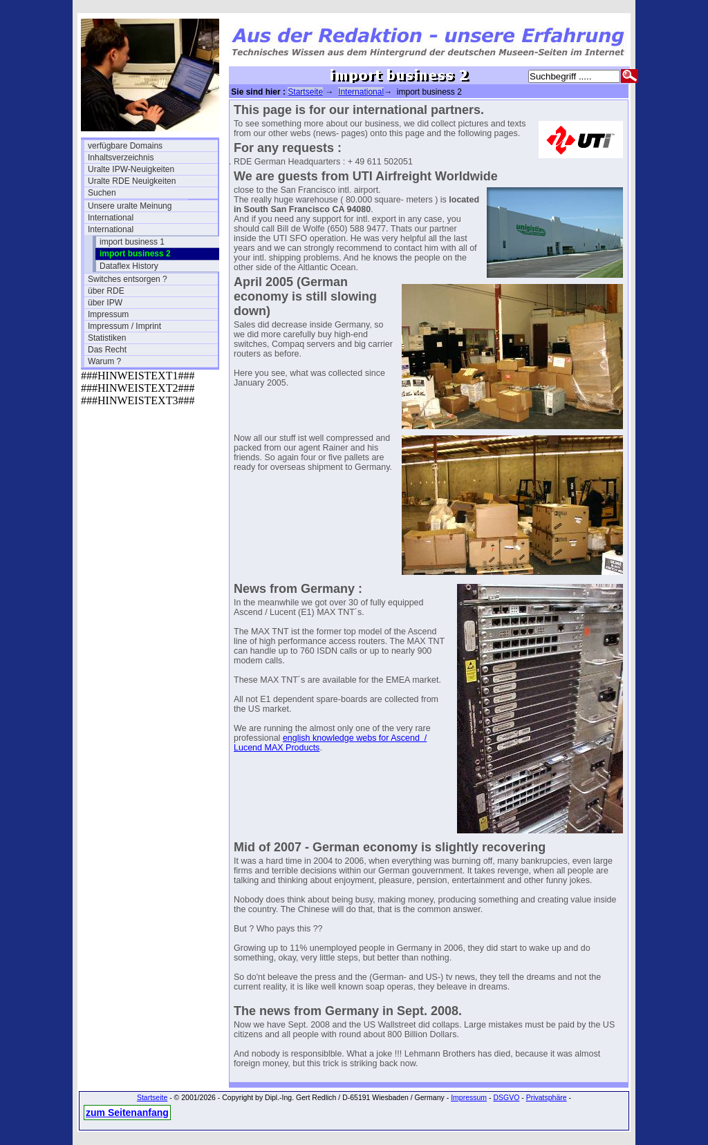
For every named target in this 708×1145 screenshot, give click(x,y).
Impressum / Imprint (124, 326)
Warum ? (104, 361)
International (110, 218)
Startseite (305, 92)
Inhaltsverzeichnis (120, 157)
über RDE (106, 291)
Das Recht (107, 349)
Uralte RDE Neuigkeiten (132, 181)
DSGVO (506, 1097)
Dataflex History (129, 266)
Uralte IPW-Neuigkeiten (131, 169)
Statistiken (107, 338)
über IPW (105, 302)
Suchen (102, 193)
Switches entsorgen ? (127, 279)
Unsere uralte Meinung (129, 206)
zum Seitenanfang (127, 1112)
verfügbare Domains (125, 146)
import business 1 (132, 242)
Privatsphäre (546, 1097)
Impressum (108, 314)
